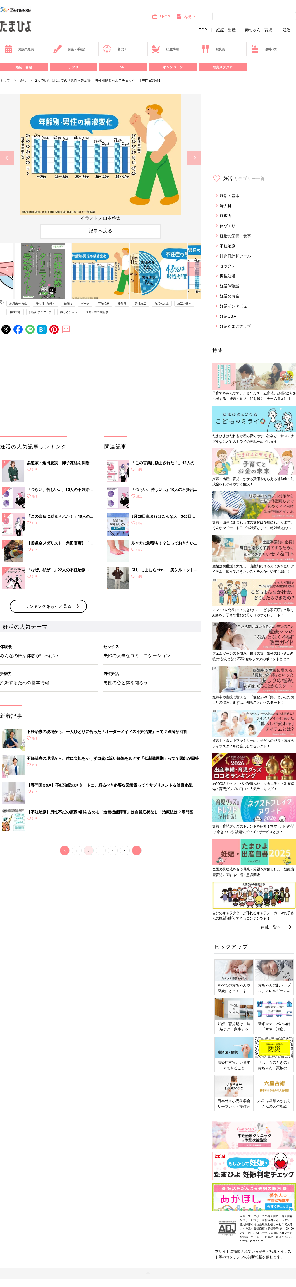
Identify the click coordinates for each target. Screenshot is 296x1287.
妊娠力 (68, 303)
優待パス (264, 49)
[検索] (254, 16)
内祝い (185, 16)
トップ (5, 80)
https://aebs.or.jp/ (251, 1241)
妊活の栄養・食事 (235, 235)
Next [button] (194, 158)
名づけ (114, 49)
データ (85, 303)
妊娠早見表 (19, 49)
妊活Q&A (228, 316)
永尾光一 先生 (18, 303)
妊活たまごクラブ (40, 312)
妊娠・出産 (226, 30)
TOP (203, 30)
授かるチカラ (68, 312)
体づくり (227, 225)
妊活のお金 (162, 303)
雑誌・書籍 (23, 67)
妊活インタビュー (235, 306)
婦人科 (225, 205)
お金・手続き (69, 49)
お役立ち (15, 312)
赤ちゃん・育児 (258, 30)
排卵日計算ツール (235, 255)
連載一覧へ (271, 927)
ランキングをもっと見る (48, 606)
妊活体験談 (229, 286)
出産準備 (165, 49)
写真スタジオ (223, 67)
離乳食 (213, 49)
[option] (100, 157)
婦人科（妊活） (45, 303)
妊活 (286, 30)
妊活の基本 (184, 303)
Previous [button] (7, 158)
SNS (123, 67)
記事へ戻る (101, 231)
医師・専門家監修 (97, 312)
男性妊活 (140, 303)
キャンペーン (173, 67)
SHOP (161, 16)
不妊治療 (103, 303)
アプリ (73, 67)
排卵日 (122, 303)
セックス (227, 265)
